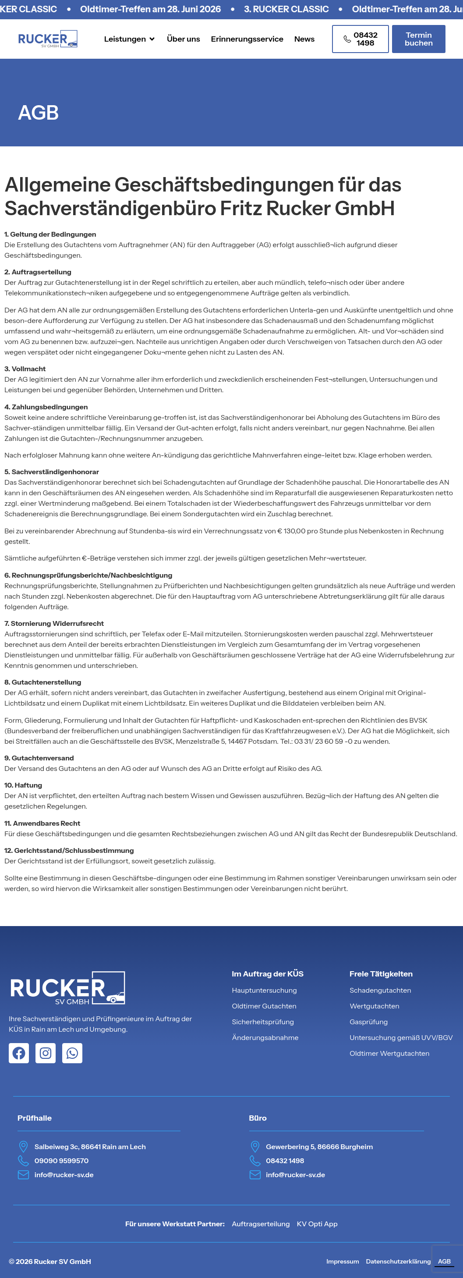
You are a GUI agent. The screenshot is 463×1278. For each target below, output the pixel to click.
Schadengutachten (380, 990)
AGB (444, 1261)
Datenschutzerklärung (398, 1261)
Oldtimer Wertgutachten (390, 1053)
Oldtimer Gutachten (264, 1005)
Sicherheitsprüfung (263, 1021)
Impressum (342, 1261)
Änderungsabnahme (265, 1037)
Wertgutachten (374, 1005)
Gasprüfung (369, 1021)
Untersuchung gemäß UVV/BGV (401, 1037)
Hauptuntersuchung (264, 990)
